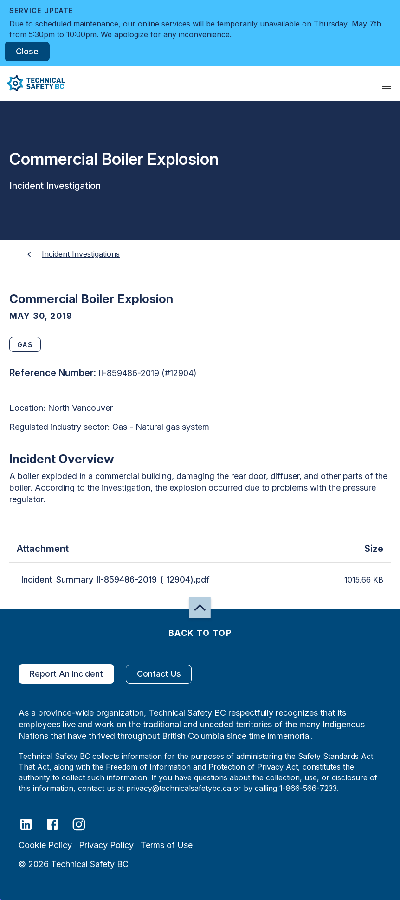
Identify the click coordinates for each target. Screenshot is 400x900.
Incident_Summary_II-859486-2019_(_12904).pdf (115, 579)
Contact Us (158, 674)
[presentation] (386, 86)
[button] (32, 83)
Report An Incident (66, 674)
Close (27, 51)
